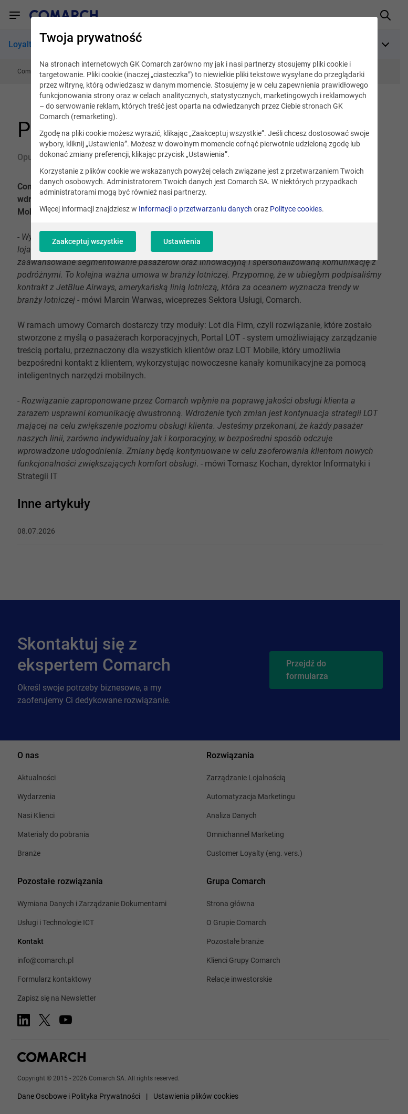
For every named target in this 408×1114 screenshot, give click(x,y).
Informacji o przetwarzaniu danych (195, 209)
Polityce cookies (296, 209)
